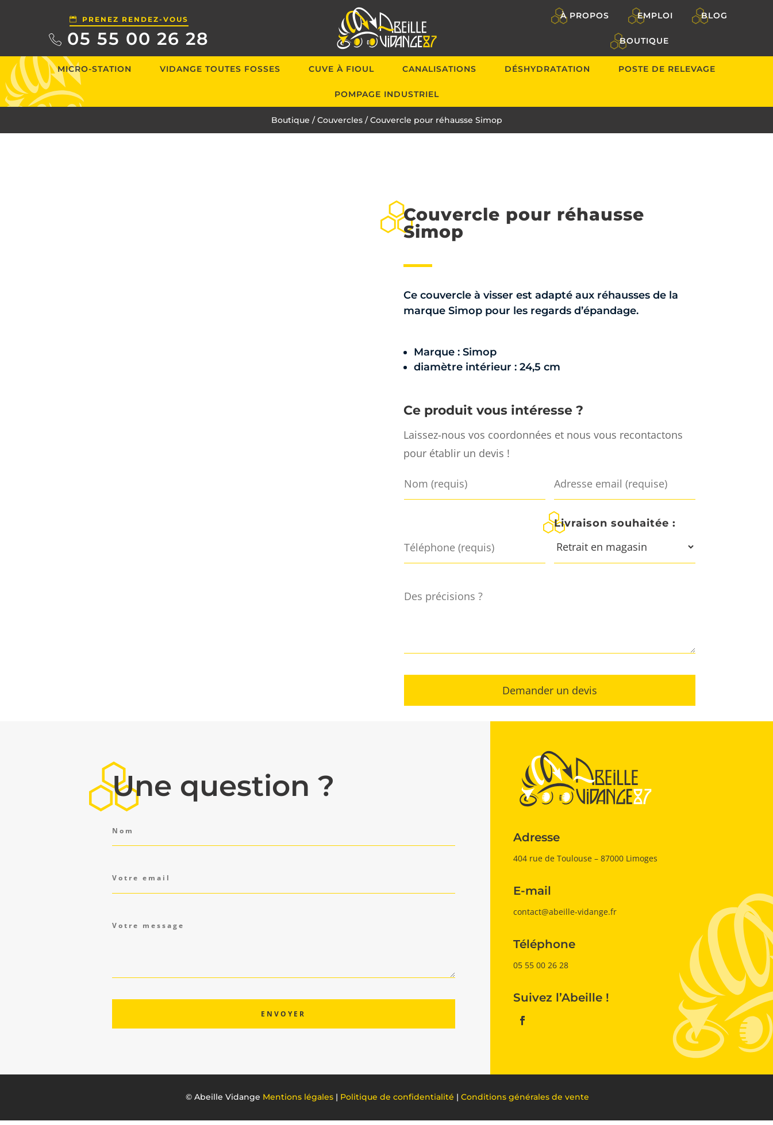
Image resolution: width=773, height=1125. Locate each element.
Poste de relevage (667, 69)
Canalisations (439, 69)
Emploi (655, 15)
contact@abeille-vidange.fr (565, 911)
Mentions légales (298, 1097)
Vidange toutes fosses (220, 69)
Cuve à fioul (341, 69)
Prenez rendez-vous (135, 19)
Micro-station (94, 69)
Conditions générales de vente (525, 1097)
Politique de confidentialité (397, 1097)
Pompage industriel (386, 94)
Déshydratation (547, 69)
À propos (585, 15)
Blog (714, 15)
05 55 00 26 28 (138, 38)
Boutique (644, 41)
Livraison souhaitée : (615, 523)
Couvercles (340, 120)
